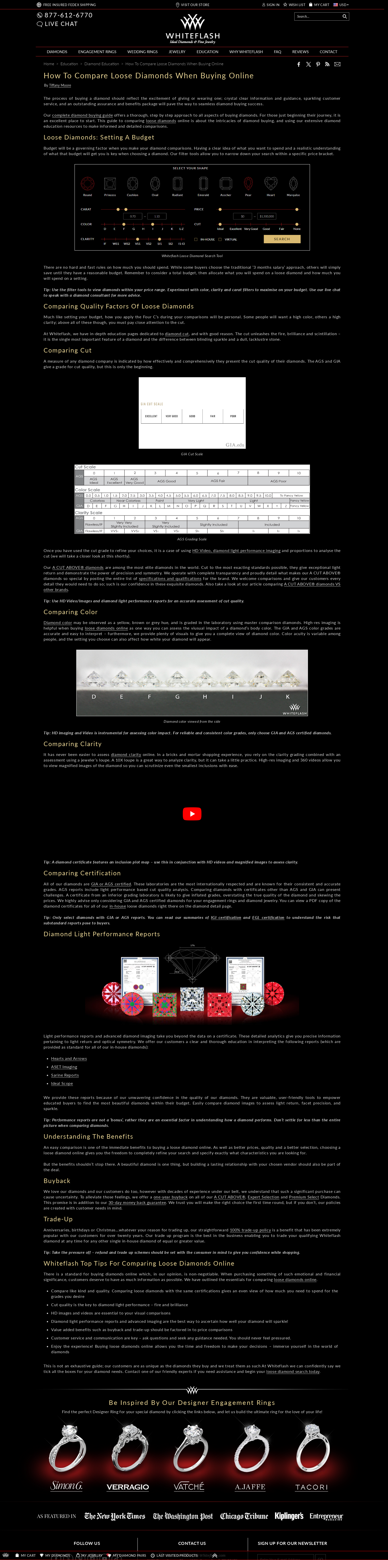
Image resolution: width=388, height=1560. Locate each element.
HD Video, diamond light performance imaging (236, 550)
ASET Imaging (64, 1066)
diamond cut (177, 333)
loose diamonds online (106, 628)
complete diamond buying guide (82, 115)
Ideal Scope (62, 1083)
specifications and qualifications (170, 578)
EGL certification (268, 917)
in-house (118, 906)
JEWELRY (177, 51)
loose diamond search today (293, 1371)
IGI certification (226, 917)
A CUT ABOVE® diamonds (78, 567)
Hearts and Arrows (69, 1058)
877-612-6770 (69, 15)
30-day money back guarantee (137, 1202)
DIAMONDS (57, 51)
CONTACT (328, 51)
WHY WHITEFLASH (246, 51)
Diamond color (58, 622)
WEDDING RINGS (142, 51)
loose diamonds (161, 120)
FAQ (277, 51)
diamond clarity (126, 754)
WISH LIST (297, 5)
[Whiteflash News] (327, 64)
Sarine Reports (65, 1074)
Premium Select (304, 1196)
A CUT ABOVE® (229, 1196)
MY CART (321, 5)
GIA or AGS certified (111, 883)
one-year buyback (171, 1196)
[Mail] (337, 64)
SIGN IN (273, 5)
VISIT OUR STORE (195, 5)
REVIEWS (300, 51)
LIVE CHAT (61, 23)
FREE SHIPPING (69, 5)
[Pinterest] (318, 64)
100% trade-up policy (250, 1229)
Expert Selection (263, 1196)
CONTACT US (192, 1543)
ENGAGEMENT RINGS (97, 51)
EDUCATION (207, 51)
